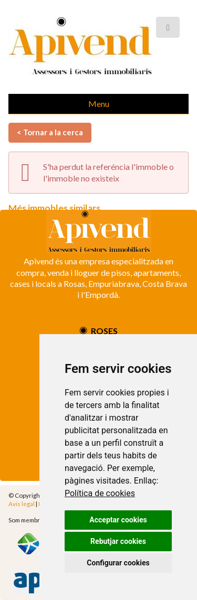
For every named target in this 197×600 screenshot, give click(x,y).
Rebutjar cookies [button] (118, 541)
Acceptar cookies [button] (118, 520)
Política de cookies (100, 493)
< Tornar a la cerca (50, 132)
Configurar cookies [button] (118, 563)
